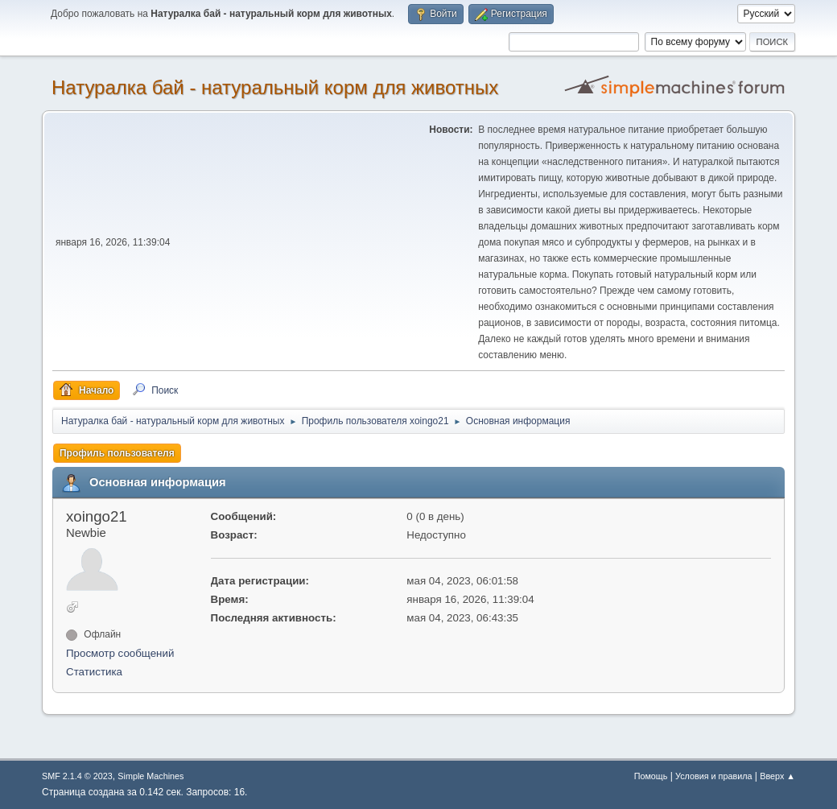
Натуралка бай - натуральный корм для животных (275, 87)
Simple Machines (150, 776)
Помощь (651, 776)
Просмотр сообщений (120, 653)
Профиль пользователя (117, 453)
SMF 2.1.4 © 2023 (77, 776)
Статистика (94, 672)
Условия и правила (713, 776)
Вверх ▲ (777, 776)
